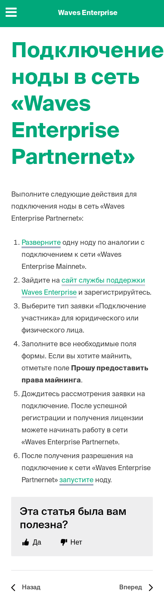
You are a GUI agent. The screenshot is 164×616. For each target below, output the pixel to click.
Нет (76, 542)
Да (37, 542)
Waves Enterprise (88, 13)
